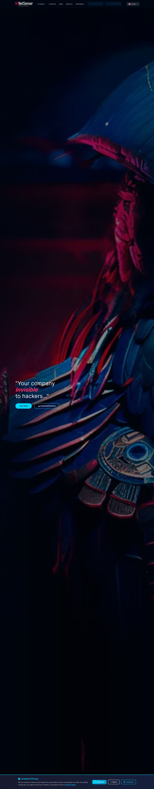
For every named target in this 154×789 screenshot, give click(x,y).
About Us (69, 4)
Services (53, 4)
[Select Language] (133, 4)
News (61, 4)
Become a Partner (113, 4)
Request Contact (95, 4)
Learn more (23, 406)
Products (41, 4)
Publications (80, 4)
